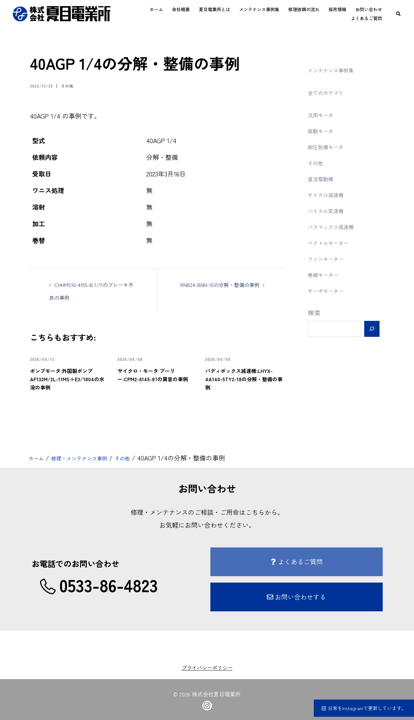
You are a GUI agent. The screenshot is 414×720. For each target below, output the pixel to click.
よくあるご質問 (366, 18)
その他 (75, 85)
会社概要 (181, 9)
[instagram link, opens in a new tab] (207, 704)
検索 (314, 312)
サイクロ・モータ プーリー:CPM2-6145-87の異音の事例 (154, 378)
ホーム (156, 9)
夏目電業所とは (214, 9)
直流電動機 (324, 178)
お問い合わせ (368, 9)
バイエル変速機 (330, 210)
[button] (398, 14)
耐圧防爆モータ (330, 146)
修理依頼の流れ (304, 9)
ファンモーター (330, 258)
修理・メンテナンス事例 (90, 457)
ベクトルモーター (333, 242)
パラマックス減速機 (336, 226)
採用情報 (337, 9)
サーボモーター (330, 290)
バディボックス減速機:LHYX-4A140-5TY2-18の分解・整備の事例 (243, 378)
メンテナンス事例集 (259, 9)
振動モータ (324, 130)
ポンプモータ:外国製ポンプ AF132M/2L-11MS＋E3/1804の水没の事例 (68, 378)
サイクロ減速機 (330, 194)
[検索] (372, 329)
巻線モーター (327, 274)
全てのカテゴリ (330, 92)
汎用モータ (324, 114)
